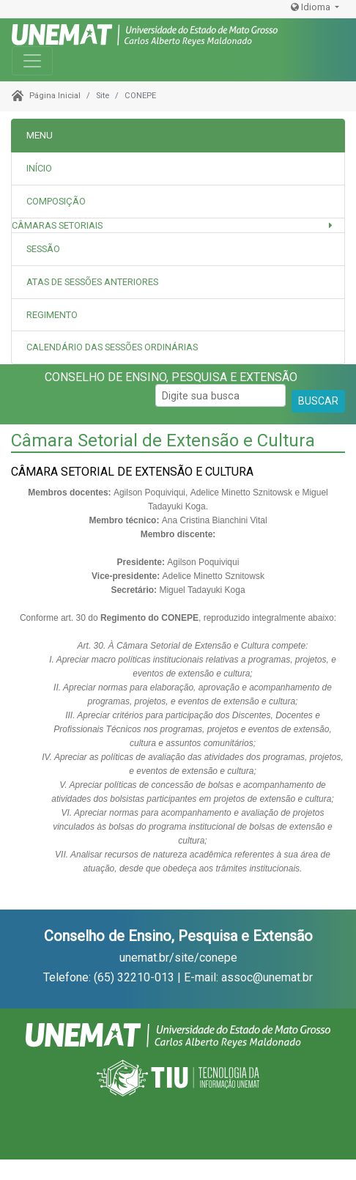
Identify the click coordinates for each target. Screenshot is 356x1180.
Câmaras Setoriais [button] (57, 225)
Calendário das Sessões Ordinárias (112, 347)
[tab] (178, 201)
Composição (56, 201)
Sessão (43, 248)
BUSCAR (318, 401)
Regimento (52, 314)
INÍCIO (39, 168)
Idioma (312, 6)
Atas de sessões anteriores (92, 281)
